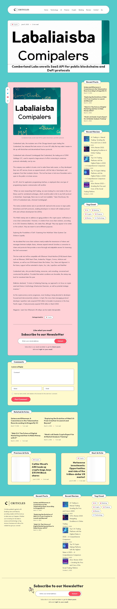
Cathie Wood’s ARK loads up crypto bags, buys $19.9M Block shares (41, 470)
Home (46, 10)
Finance (66, 10)
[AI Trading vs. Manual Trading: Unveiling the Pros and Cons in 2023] (86, 139)
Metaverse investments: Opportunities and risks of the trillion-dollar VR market (75, 469)
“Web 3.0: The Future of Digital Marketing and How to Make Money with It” (26, 435)
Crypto (74, 10)
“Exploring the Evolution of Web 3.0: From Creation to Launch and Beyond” (59, 420)
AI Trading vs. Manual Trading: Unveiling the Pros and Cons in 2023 (98, 140)
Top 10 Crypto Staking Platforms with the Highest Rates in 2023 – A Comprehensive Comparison (72, 549)
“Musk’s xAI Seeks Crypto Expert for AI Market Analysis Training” (59, 435)
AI (61, 10)
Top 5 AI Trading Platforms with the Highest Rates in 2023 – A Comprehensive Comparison (72, 534)
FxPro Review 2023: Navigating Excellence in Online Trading (99, 150)
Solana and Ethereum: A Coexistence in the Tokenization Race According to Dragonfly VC (24, 420)
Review (88, 10)
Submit (60, 341)
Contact (96, 10)
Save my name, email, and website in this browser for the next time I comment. (35, 394)
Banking (81, 10)
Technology (54, 10)
